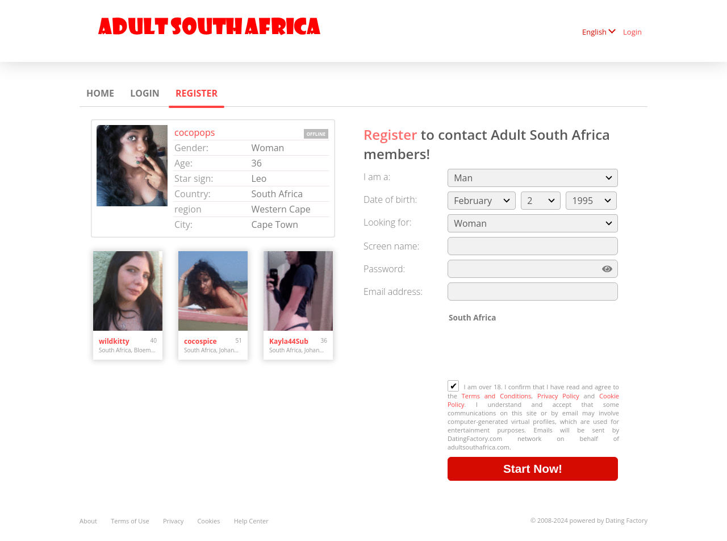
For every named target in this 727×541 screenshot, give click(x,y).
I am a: (377, 176)
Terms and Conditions (497, 396)
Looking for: (387, 222)
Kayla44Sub (288, 341)
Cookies (208, 521)
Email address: (393, 291)
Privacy (173, 521)
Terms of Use (130, 521)
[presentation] (534, 352)
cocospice (200, 341)
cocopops (194, 132)
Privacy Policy (558, 396)
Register (197, 93)
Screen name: (391, 246)
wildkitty (114, 341)
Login (632, 32)
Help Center (251, 521)
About (88, 521)
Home (100, 93)
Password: (384, 269)
